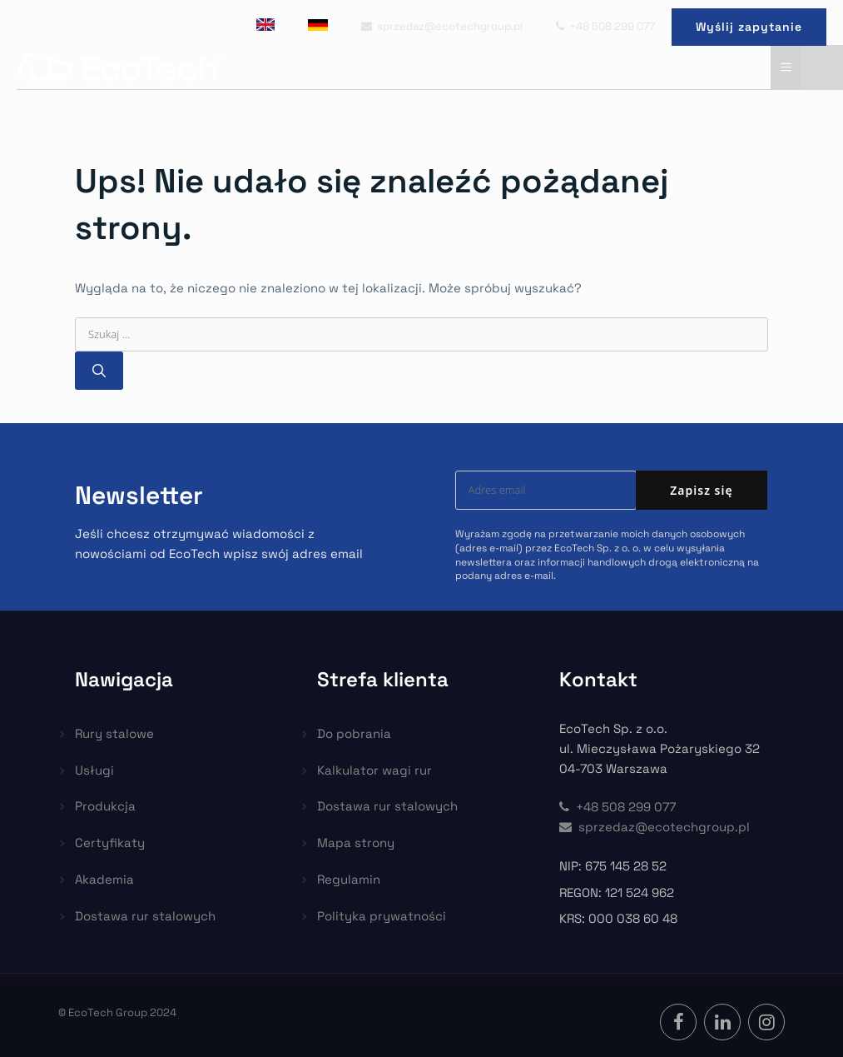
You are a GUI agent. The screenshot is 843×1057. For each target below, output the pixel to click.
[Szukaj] (99, 371)
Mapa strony (355, 842)
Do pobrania (354, 733)
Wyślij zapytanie (749, 26)
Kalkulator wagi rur (374, 770)
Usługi (94, 770)
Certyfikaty (110, 842)
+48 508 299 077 (605, 26)
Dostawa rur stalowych (145, 916)
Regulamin (348, 879)
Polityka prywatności (381, 916)
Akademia (104, 879)
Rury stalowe (114, 733)
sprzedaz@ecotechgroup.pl (442, 26)
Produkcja (105, 806)
